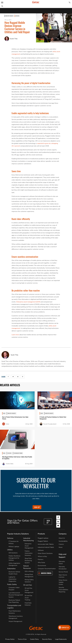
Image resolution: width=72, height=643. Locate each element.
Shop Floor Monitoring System (28, 560)
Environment (42, 566)
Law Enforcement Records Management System (16, 595)
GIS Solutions (13, 553)
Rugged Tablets (43, 541)
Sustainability (63, 541)
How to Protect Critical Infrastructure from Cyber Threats (15, 418)
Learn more (15, 335)
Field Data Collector (28, 604)
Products (41, 534)
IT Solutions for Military (14, 542)
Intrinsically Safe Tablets (46, 544)
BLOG (4, 413)
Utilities (17, 16)
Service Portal (63, 572)
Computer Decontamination (47, 569)
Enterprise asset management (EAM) (28, 302)
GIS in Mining (29, 571)
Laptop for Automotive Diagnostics (12, 579)
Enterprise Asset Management (29, 546)
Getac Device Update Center (63, 582)
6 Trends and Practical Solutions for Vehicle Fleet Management (53, 418)
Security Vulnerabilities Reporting (63, 589)
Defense (10, 538)
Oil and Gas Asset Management (29, 590)
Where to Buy (42, 556)
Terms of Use (22, 639)
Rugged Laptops (43, 538)
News (60, 547)
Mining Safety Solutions (29, 581)
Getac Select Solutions (45, 553)
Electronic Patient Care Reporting (14, 601)
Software (41, 550)
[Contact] (69, 2)
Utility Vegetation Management (14, 564)
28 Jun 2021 (7, 20)
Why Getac (41, 563)
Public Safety (12, 584)
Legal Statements (61, 639)
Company (62, 534)
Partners (40, 559)
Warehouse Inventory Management (16, 617)
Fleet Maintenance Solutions (15, 612)
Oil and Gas (27, 585)
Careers (61, 544)
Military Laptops (14, 547)
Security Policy (47, 639)
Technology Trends (18, 453)
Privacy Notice (9, 639)
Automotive (11, 568)
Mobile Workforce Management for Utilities (14, 558)
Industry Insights (9, 16)
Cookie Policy (34, 639)
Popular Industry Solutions (18, 534)
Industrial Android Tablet (46, 547)
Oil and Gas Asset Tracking (28, 598)
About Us (62, 538)
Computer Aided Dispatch (14, 589)
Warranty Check (62, 562)
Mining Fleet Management (29, 575)
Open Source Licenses (63, 576)
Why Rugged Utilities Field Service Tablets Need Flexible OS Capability (17, 458)
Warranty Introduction (63, 568)
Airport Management (15, 621)
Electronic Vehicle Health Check (14, 573)
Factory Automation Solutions (28, 553)
